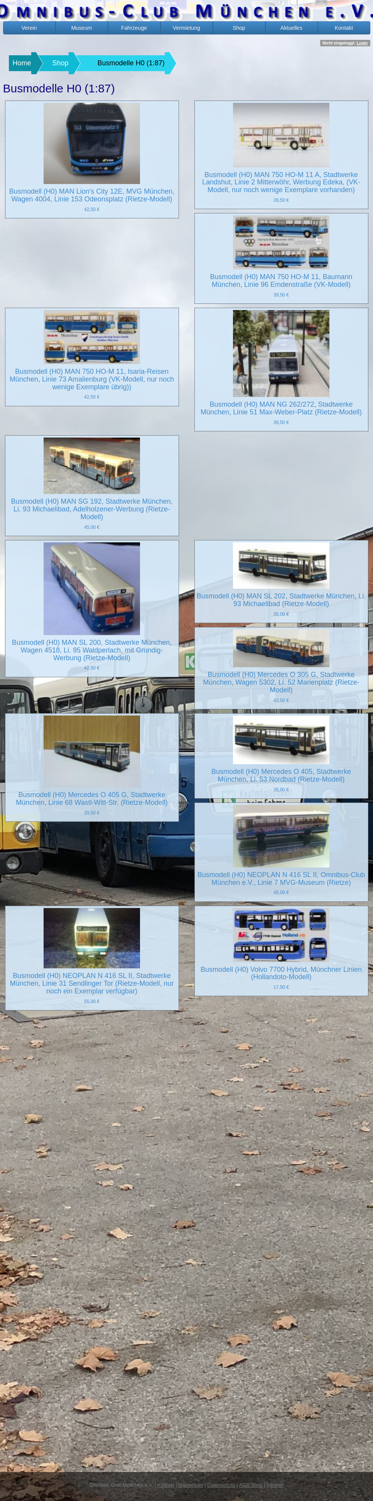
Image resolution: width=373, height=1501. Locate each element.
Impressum (190, 1485)
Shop (239, 28)
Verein (29, 28)
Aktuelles (291, 28)
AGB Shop (250, 1485)
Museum (81, 28)
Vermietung (186, 28)
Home (22, 63)
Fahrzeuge (134, 28)
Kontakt (344, 28)
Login (362, 43)
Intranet (275, 1485)
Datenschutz (221, 1485)
